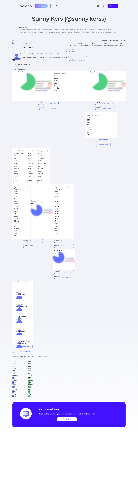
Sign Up (112, 6)
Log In (103, 6)
